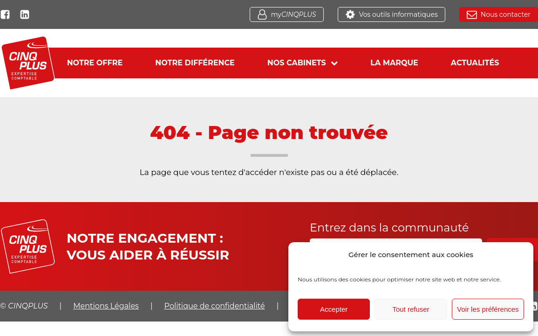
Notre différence (195, 62)
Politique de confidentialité (214, 305)
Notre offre (95, 62)
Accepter (333, 309)
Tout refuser (410, 309)
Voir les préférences (488, 309)
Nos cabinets (302, 62)
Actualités (475, 62)
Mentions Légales (106, 305)
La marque (394, 62)
